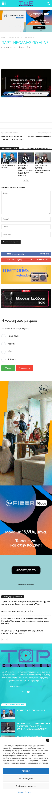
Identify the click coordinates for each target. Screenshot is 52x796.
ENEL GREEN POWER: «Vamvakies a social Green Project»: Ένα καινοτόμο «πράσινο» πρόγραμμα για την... (25, 621)
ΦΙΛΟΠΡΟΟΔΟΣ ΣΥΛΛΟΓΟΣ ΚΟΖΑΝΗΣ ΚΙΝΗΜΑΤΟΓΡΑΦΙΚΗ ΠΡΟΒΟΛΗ (42, 168)
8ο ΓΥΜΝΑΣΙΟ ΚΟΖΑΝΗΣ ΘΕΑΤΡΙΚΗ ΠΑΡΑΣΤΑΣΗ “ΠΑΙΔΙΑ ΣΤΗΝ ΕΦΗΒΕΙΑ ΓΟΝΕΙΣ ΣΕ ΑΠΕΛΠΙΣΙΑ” (26, 170)
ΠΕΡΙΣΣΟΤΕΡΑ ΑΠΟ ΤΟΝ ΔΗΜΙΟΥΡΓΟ (35, 148)
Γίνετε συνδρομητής (39, 259)
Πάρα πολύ (13, 336)
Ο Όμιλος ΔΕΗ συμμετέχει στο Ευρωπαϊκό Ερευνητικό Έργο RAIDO (22, 631)
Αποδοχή (26, 771)
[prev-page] (24, 179)
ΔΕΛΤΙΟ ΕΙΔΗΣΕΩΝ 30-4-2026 (8, 166)
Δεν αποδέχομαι (26, 778)
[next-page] (27, 179)
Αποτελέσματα (24, 368)
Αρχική (3, 37)
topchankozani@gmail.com (31, 686)
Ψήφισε (8, 368)
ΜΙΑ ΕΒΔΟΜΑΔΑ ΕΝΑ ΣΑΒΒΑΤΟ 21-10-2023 (12, 137)
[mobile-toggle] (3, 3)
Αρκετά (11, 343)
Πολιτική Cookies (24, 792)
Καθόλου (12, 359)
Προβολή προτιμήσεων (26, 786)
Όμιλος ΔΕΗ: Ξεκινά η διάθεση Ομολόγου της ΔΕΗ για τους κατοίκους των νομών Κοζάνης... (25, 602)
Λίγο (10, 351)
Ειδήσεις (11, 37)
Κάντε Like (44, 254)
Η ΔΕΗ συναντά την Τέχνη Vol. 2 (17, 611)
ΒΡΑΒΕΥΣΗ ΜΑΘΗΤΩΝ (39, 136)
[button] (47, 740)
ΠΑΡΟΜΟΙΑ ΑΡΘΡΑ (9, 148)
